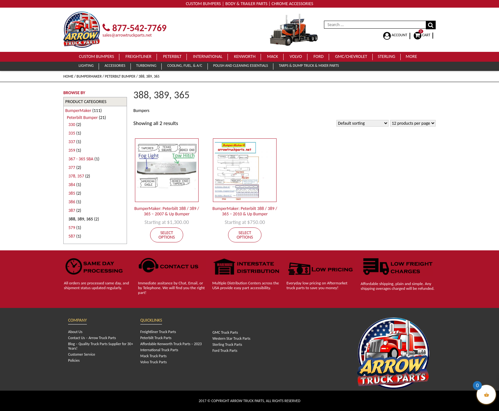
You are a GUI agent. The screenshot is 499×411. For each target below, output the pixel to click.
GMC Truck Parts (225, 332)
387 (71, 210)
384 (71, 184)
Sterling (386, 56)
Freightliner (138, 56)
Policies (74, 360)
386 (71, 202)
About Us (75, 332)
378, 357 (76, 176)
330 (71, 124)
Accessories (114, 65)
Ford (318, 56)
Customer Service (81, 354)
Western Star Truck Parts (231, 338)
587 (71, 236)
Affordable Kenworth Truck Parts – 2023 (171, 344)
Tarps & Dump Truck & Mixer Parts (309, 65)
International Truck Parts (159, 350)
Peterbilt (172, 56)
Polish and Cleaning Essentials (240, 65)
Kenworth (245, 56)
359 (71, 150)
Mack (272, 56)
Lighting (86, 65)
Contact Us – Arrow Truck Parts (92, 338)
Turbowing (146, 65)
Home (68, 76)
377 (71, 167)
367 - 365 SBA (80, 159)
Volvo (296, 56)
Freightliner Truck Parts (158, 332)
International (207, 56)
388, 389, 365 (80, 219)
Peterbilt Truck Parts (156, 338)
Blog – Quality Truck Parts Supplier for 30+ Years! (100, 346)
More (411, 56)
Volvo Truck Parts (153, 362)
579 (71, 227)
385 (71, 193)
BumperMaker (89, 76)
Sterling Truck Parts (227, 344)
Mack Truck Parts (153, 356)
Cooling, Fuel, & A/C (184, 65)
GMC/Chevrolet (351, 56)
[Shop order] (362, 123)
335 (71, 133)
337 (71, 141)
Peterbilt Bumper (120, 76)
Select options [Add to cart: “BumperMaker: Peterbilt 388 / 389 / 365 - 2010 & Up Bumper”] (245, 235)
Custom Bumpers (96, 56)
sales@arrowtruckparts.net (127, 35)
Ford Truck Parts (224, 350)
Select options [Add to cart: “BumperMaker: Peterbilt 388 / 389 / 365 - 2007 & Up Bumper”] (166, 235)
